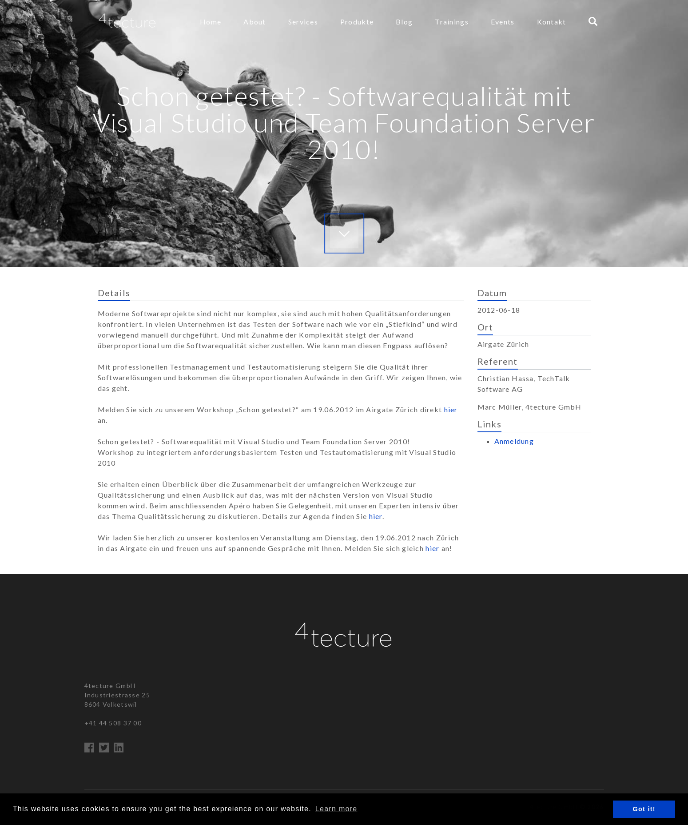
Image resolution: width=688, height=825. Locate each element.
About (254, 21)
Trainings (452, 21)
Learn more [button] (336, 809)
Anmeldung (514, 441)
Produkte (357, 21)
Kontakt (551, 21)
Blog (404, 21)
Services (303, 21)
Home (210, 21)
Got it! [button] (644, 809)
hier (451, 409)
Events (503, 21)
